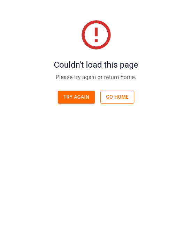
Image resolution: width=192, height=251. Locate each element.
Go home (117, 97)
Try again (76, 97)
